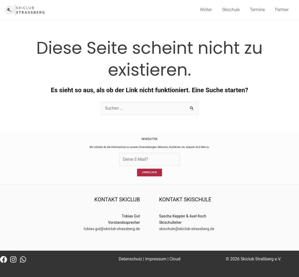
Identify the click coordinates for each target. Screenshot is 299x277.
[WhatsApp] (23, 259)
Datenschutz (130, 258)
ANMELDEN (149, 172)
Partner (283, 9)
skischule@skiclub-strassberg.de (186, 229)
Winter (212, 9)
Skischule (235, 9)
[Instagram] (13, 259)
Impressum (155, 258)
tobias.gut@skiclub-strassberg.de (112, 229)
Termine (259, 9)
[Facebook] (3, 259)
